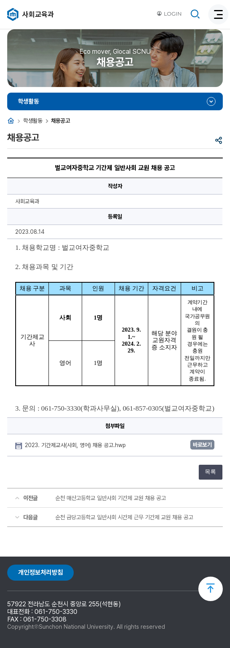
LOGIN (169, 13)
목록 (210, 472)
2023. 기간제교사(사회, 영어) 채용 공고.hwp (76, 445)
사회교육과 (38, 14)
